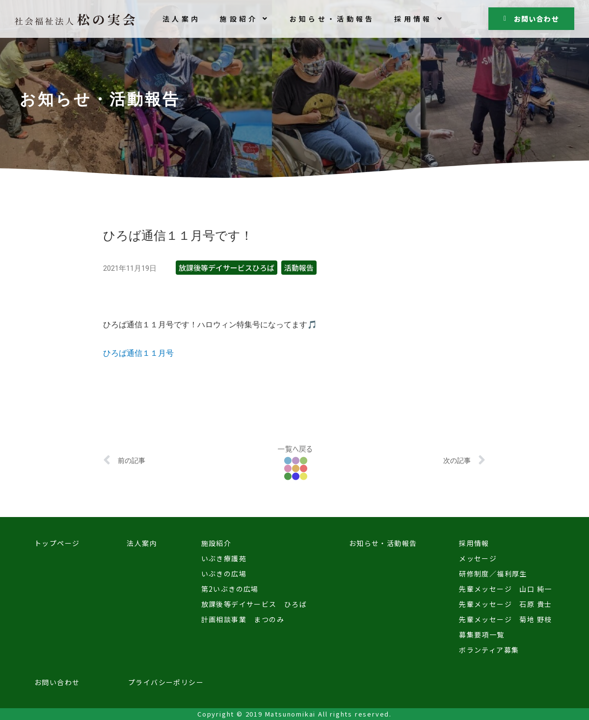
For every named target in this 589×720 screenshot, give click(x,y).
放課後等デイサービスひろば (226, 267)
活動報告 (299, 267)
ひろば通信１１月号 (138, 353)
